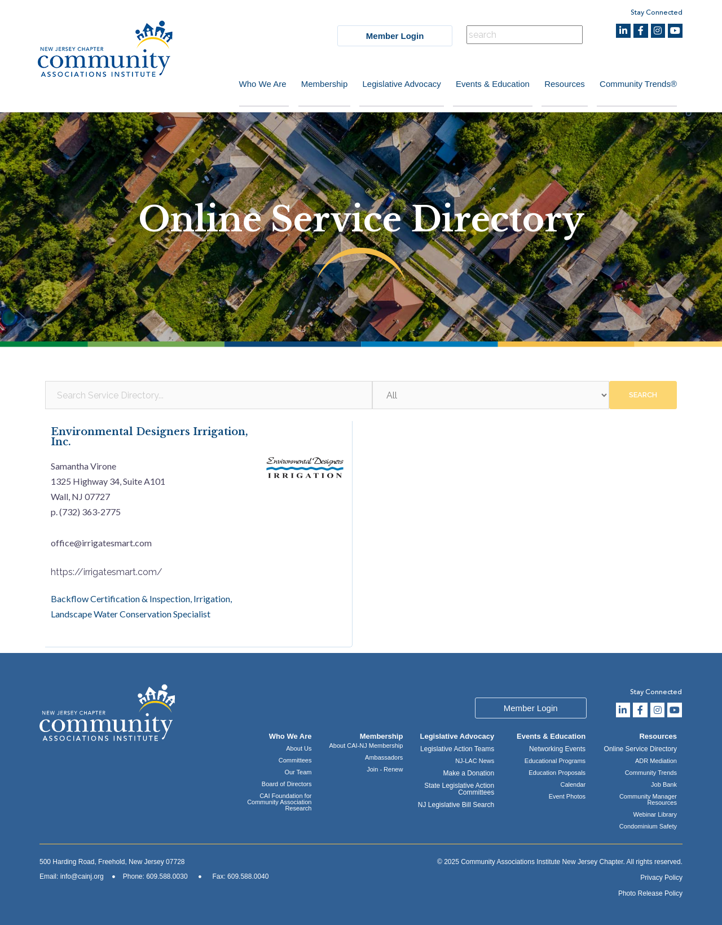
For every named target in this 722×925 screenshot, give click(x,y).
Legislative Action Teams (457, 749)
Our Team (297, 772)
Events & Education (488, 84)
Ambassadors (384, 757)
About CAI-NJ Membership (366, 745)
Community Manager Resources (648, 799)
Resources (562, 84)
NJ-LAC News (474, 760)
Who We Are (252, 84)
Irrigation (211, 599)
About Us (298, 748)
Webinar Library (655, 814)
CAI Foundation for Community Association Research (279, 802)
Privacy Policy (661, 878)
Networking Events (557, 749)
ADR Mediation (656, 760)
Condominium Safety (648, 826)
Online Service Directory (640, 749)
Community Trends (651, 772)
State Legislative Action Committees (459, 789)
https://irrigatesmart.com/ (106, 572)
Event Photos (567, 796)
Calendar (572, 784)
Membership (316, 84)
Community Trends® (638, 84)
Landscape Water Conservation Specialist (130, 614)
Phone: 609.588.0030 (155, 876)
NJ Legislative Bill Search (456, 805)
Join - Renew (385, 769)
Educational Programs (555, 760)
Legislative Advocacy (395, 84)
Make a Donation (468, 773)
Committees (295, 760)
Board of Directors (287, 784)
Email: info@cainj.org (71, 876)
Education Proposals (557, 772)
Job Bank (664, 784)
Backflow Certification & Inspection (120, 599)
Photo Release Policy (650, 893)
